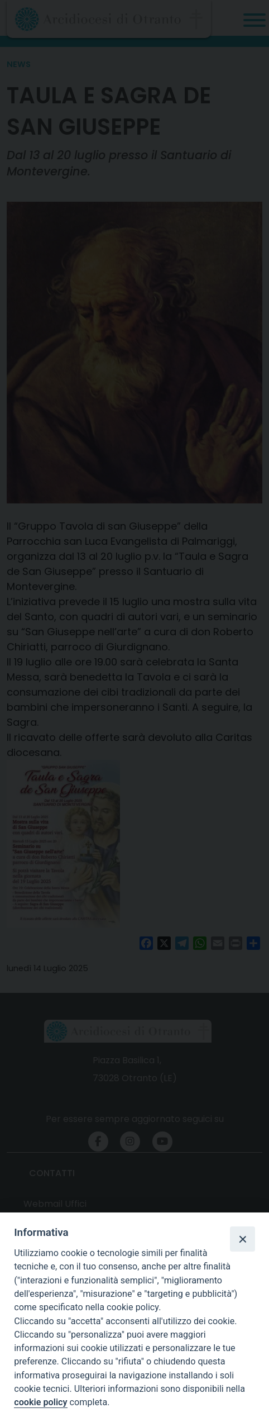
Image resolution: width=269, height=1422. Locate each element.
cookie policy (40, 1402)
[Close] (242, 1238)
